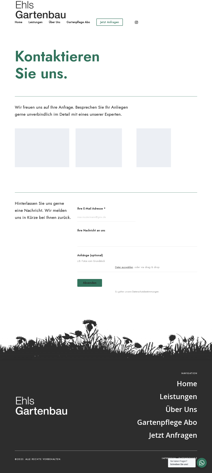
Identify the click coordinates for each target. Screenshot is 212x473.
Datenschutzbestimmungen (145, 291)
